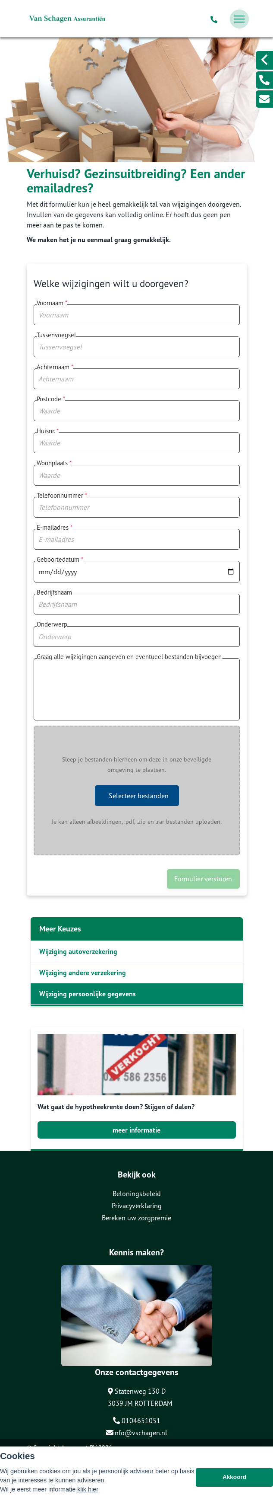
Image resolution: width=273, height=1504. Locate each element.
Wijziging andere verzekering (82, 972)
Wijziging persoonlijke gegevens (87, 993)
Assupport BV (79, 1447)
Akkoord (234, 1481)
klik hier (87, 1493)
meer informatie (136, 1130)
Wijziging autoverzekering (78, 951)
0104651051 (136, 1420)
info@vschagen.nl (136, 1433)
